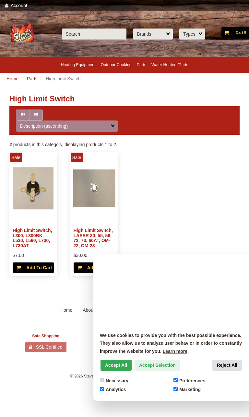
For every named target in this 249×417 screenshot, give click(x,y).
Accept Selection (157, 365)
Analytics (113, 389)
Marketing (187, 389)
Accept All (116, 365)
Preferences (189, 380)
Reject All (227, 365)
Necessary (114, 380)
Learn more (175, 351)
